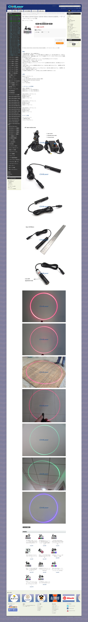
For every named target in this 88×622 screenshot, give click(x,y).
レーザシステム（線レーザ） (14, 161)
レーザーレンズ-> (12, 155)
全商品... (9, 175)
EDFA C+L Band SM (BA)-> (14, 121)
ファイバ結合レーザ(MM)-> (13, 61)
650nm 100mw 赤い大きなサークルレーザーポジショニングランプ (31, 556)
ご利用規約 (10, 182)
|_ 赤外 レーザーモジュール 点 (14, 48)
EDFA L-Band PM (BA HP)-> (14, 118)
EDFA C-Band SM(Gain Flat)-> (14, 102)
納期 (68, 18)
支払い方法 (69, 19)
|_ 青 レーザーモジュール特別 (14, 45)
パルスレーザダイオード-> (13, 147)
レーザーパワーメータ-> (13, 151)
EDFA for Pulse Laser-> (13, 126)
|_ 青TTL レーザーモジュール (14, 47)
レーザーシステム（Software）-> (15, 159)
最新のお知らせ (70, 26)
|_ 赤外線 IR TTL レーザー (13, 54)
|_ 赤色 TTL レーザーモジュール (14, 25)
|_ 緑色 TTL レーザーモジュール (14, 34)
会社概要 (69, 15)
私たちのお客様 (70, 28)
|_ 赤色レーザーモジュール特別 (14, 23)
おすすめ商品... (10, 174)
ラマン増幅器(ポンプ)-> (13, 136)
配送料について (70, 21)
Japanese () (54, 5)
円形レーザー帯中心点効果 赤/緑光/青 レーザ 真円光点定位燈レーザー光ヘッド (31, 569)
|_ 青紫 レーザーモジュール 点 (14, 37)
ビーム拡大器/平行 (12, 141)
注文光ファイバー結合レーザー (73, 31)
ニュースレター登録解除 (12, 188)
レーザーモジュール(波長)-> (14, 57)
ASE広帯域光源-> (12, 90)
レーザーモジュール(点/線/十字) (31, 13)
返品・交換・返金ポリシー (72, 27)
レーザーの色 (37, 32)
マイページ (34, 11)
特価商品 (20, 11)
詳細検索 (73, 45)
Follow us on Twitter (71, 606)
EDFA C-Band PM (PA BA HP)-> (14, 109)
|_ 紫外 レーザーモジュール (13, 36)
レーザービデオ (70, 32)
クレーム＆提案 (70, 25)
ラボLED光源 (11, 143)
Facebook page (70, 608)
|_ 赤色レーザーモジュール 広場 (14, 22)
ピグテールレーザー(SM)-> (13, 69)
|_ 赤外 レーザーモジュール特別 (14, 52)
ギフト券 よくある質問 (11, 186)
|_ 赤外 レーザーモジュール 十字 (14, 51)
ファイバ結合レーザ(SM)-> (13, 63)
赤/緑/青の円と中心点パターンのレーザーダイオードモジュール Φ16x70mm (44, 569)
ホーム (9, 11)
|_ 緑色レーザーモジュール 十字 (14, 29)
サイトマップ (10, 185)
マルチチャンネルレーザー (13, 88)
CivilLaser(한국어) (78, 3)
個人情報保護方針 (11, 181)
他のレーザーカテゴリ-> (13, 169)
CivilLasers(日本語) (63, 3)
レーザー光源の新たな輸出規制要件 (73, 37)
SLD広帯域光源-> (12, 92)
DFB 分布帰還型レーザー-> (13, 82)
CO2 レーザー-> (11, 165)
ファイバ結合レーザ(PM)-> (13, 65)
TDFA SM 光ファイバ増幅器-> (14, 132)
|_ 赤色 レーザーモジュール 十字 (14, 19)
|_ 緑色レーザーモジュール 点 (14, 26)
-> (15, 15)
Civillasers (14, 617)
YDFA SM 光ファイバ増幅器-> (14, 128)
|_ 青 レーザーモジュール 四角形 (14, 44)
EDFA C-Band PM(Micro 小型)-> (14, 111)
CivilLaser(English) (71, 3)
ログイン (64, 8)
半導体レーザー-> (12, 77)
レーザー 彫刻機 (11, 153)
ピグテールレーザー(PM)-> (13, 71)
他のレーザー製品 (12, 167)
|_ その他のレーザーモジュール (14, 55)
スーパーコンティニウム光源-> (14, 94)
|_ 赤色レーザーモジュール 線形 (14, 18)
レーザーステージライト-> (13, 163)
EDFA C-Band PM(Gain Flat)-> (14, 103)
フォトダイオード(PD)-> (13, 145)
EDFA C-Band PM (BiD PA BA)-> (15, 114)
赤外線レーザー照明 (12, 149)
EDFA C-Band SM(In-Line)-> (14, 100)
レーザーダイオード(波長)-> (14, 59)
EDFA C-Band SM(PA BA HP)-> (14, 96)
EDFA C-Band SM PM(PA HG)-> (14, 105)
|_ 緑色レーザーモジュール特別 (14, 33)
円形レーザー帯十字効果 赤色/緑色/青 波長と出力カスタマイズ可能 (44, 556)
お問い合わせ (41, 11)
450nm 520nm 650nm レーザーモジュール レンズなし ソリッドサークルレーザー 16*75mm (57, 569)
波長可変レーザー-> (12, 86)
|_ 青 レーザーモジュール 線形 (14, 40)
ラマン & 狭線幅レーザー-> (13, 84)
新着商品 (15, 11)
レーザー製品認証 (70, 24)
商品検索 (70, 39)
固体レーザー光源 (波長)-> (13, 73)
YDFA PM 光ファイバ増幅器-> (14, 130)
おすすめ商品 (27, 11)
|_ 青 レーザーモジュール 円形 (14, 43)
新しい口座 (79, 8)
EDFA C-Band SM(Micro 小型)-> (14, 98)
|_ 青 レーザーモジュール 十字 (14, 41)
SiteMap (18, 617)
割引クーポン (10, 187)
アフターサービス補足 (71, 33)
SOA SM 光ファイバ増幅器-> (14, 134)
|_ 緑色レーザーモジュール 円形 (14, 30)
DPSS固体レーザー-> (12, 75)
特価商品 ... (9, 171)
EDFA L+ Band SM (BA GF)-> (14, 120)
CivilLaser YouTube (71, 611)
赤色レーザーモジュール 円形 (42, 13)
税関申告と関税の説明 (71, 20)
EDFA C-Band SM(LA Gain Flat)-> (15, 107)
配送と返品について (11, 180)
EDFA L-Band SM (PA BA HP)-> (14, 116)
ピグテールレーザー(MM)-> (13, 67)
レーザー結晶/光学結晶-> (13, 157)
